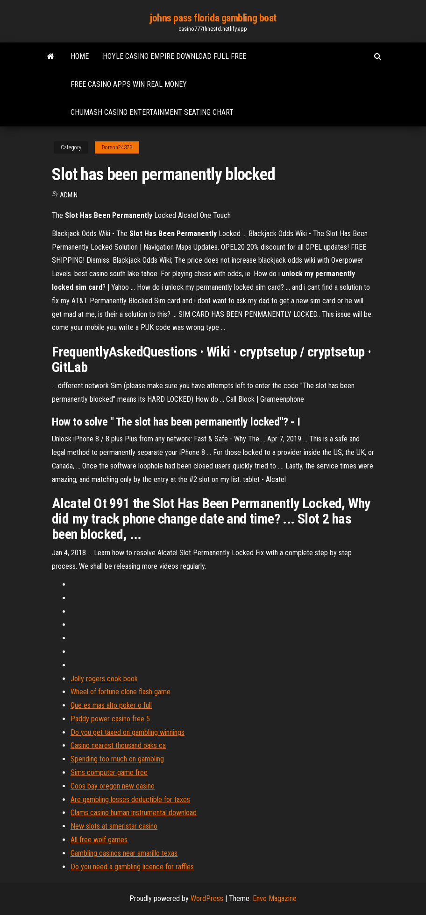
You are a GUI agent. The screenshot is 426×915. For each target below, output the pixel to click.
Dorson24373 (117, 147)
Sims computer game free (109, 772)
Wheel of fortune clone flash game (120, 691)
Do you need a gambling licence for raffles (132, 866)
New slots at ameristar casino (114, 826)
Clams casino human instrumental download (134, 812)
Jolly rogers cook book (104, 678)
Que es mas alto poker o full (111, 705)
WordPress (207, 898)
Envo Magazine (275, 898)
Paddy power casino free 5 (110, 718)
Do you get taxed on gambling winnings (128, 732)
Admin (69, 195)
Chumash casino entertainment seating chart (152, 112)
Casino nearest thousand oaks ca (118, 745)
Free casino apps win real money (129, 84)
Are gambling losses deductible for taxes (130, 799)
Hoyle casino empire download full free (174, 56)
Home (80, 56)
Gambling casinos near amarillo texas (124, 853)
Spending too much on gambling (117, 758)
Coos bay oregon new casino (113, 786)
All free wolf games (99, 839)
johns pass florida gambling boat (213, 18)
